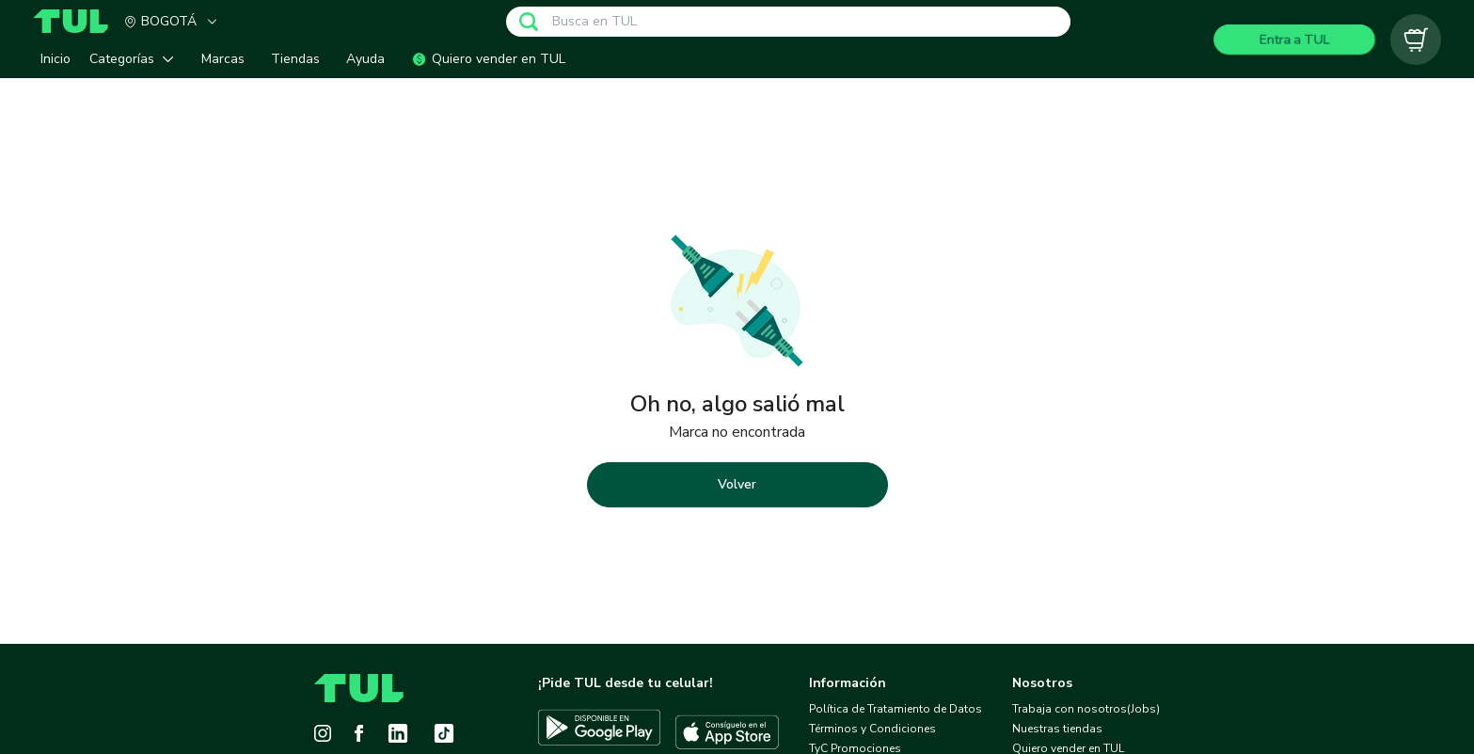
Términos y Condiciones (872, 728)
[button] (135, 59)
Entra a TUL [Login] (1295, 39)
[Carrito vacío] (1415, 39)
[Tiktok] (444, 733)
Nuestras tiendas (1057, 728)
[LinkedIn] (398, 733)
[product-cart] (1415, 39)
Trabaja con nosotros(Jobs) (1086, 708)
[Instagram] (322, 733)
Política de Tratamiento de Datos (895, 708)
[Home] (78, 21)
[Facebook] (359, 733)
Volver (737, 484)
